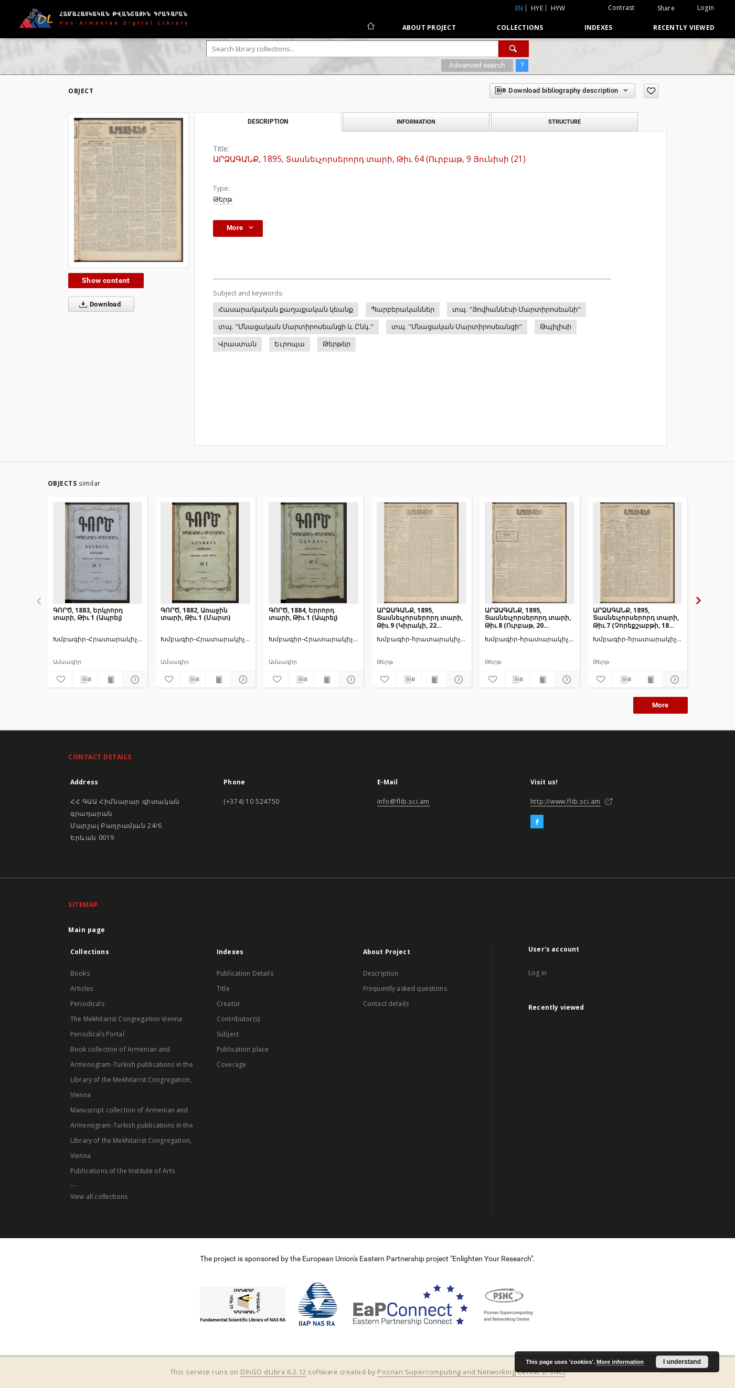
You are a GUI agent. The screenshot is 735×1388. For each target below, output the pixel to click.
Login (705, 7)
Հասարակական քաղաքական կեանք (285, 309)
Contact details (386, 1003)
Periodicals (87, 1003)
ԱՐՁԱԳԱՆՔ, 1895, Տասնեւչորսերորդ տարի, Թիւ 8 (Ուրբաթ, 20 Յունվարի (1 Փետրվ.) (528, 617)
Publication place (243, 1049)
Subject (228, 1034)
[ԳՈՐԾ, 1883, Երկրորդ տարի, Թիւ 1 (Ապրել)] (98, 552)
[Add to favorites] (651, 91)
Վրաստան (237, 344)
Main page (86, 929)
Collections (520, 27)
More (660, 705)
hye (537, 8)
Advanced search (477, 65)
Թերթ (222, 199)
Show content (106, 280)
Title (223, 988)
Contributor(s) (238, 1018)
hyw (558, 8)
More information (620, 1362)
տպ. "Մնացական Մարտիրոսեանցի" (456, 326)
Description (381, 973)
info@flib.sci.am (403, 801)
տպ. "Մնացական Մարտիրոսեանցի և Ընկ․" (296, 326)
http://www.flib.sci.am (565, 801)
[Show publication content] (110, 679)
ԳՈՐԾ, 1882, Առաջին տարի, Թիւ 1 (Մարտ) (195, 614)
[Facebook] (537, 822)
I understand (682, 1361)
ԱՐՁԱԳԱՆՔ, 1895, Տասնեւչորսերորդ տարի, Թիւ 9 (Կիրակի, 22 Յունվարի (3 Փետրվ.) (420, 617)
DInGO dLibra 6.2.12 (273, 1372)
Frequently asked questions (405, 988)
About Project (429, 27)
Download (98, 304)
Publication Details (245, 973)
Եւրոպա (289, 344)
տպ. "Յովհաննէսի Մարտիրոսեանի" (516, 309)
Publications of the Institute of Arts (122, 1170)
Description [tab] (268, 121)
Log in (537, 972)
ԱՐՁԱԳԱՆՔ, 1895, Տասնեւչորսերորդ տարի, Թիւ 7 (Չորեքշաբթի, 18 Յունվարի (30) (636, 617)
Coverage (231, 1064)
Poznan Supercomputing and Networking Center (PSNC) (471, 1372)
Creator (228, 1003)
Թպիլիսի (555, 326)
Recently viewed (684, 27)
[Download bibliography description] (84, 679)
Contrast (621, 7)
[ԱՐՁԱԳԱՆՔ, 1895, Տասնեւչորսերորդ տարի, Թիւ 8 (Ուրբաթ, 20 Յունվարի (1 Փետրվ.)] (529, 552)
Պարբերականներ (402, 309)
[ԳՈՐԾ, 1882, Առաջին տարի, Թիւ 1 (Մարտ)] (205, 552)
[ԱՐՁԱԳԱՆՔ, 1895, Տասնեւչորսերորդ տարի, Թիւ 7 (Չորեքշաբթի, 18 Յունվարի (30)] (637, 552)
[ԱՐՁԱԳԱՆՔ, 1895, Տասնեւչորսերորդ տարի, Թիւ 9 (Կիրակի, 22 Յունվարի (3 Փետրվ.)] (421, 552)
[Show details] (133, 679)
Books (80, 973)
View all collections (98, 1196)
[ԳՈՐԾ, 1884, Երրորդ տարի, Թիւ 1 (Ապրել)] (313, 552)
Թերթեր (336, 344)
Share (666, 8)
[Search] (513, 48)
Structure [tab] (564, 121)
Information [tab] (416, 121)
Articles (81, 988)
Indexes (598, 27)
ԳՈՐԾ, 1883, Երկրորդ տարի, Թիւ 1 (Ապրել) (88, 614)
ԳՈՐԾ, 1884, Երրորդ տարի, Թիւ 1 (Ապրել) (303, 614)
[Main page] (370, 27)
